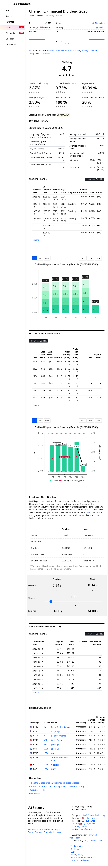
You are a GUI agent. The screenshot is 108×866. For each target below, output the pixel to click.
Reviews (57, 832)
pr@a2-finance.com (94, 840)
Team (30, 832)
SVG (82, 258)
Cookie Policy (77, 846)
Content (38, 832)
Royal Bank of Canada (61, 727)
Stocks (40, 15)
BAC (45, 736)
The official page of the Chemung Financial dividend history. (58, 786)
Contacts (48, 832)
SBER (46, 749)
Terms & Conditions (80, 860)
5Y (34, 258)
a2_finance (82, 826)
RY (45, 727)
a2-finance (87, 829)
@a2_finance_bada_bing (94, 815)
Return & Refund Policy (81, 857)
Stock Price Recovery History (75, 50)
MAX (47, 258)
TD (45, 758)
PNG (90, 258)
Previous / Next (53, 50)
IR (44, 790)
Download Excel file (94, 179)
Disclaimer (75, 849)
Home (31, 15)
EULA (73, 851)
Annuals (41, 50)
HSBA (46, 769)
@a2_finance (89, 823)
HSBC (46, 753)
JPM (45, 744)
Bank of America (58, 735)
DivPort (89, 512)
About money (52, 829)
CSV (98, 258)
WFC (45, 740)
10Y (40, 258)
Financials (99, 23)
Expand (35, 240)
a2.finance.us (92, 818)
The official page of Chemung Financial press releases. (55, 783)
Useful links (46, 53)
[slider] (51, 601)
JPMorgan (55, 744)
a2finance (90, 820)
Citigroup (55, 731)
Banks (101, 27)
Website (34, 790)
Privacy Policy (77, 854)
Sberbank (55, 749)
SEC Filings (35, 793)
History (32, 50)
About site (40, 829)
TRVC (46, 765)
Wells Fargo (56, 740)
